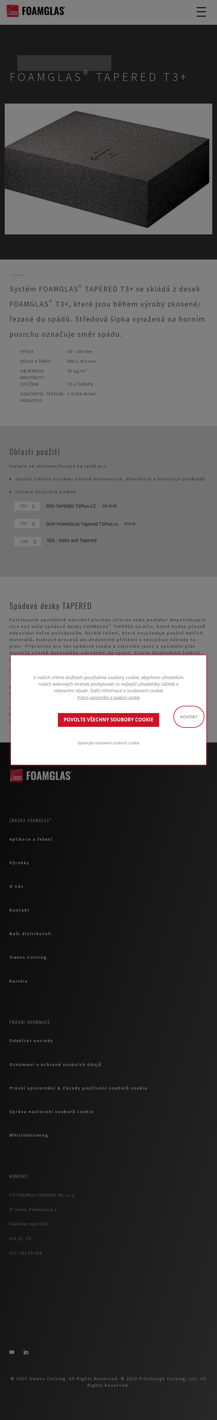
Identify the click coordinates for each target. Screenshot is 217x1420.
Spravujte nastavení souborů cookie (108, 742)
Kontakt (189, 717)
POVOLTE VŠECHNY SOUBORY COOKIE (108, 719)
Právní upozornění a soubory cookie (108, 697)
